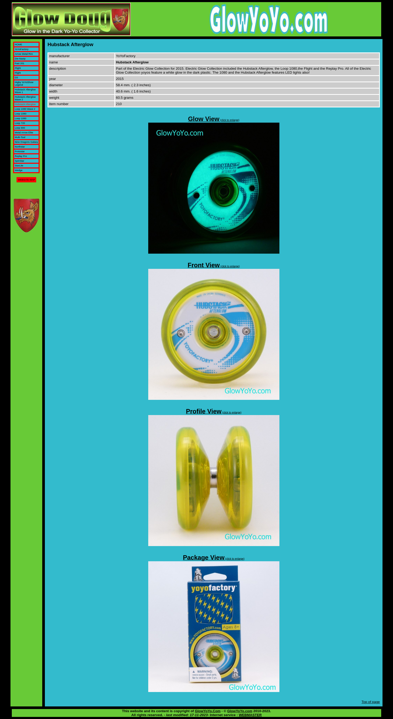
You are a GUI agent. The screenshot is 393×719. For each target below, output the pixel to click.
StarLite (19, 165)
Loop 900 (20, 128)
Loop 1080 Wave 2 (25, 109)
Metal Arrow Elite (24, 132)
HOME (18, 44)
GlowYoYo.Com (208, 711)
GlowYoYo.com (239, 711)
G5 (16, 77)
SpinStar (19, 161)
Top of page (371, 702)
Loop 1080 (20, 113)
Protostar (20, 151)
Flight (18, 68)
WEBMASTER (250, 715)
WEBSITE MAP (26, 179)
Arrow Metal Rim (24, 54)
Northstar (20, 146)
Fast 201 (19, 63)
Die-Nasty (20, 58)
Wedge (18, 170)
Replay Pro (21, 156)
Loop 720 (20, 123)
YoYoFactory (21, 49)
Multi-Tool (20, 137)
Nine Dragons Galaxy (26, 142)
